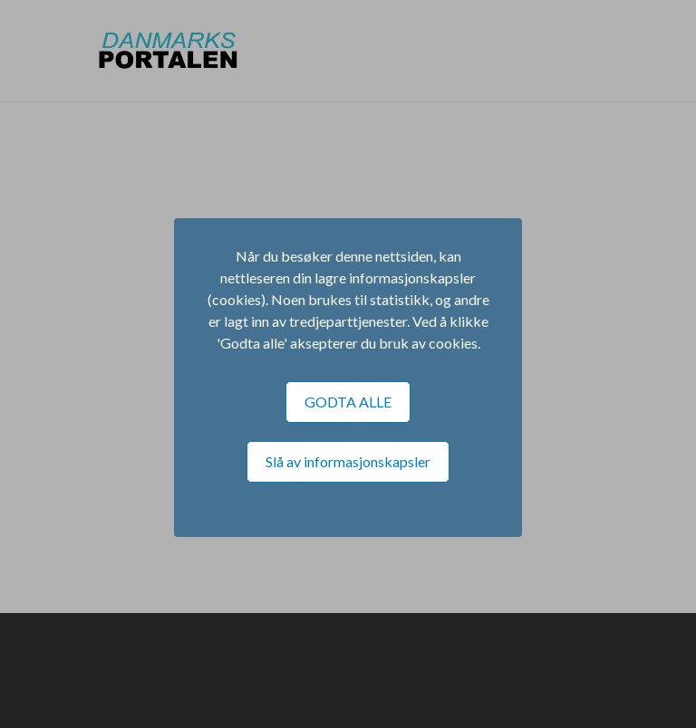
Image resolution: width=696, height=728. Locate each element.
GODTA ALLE (348, 401)
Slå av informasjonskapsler (348, 461)
